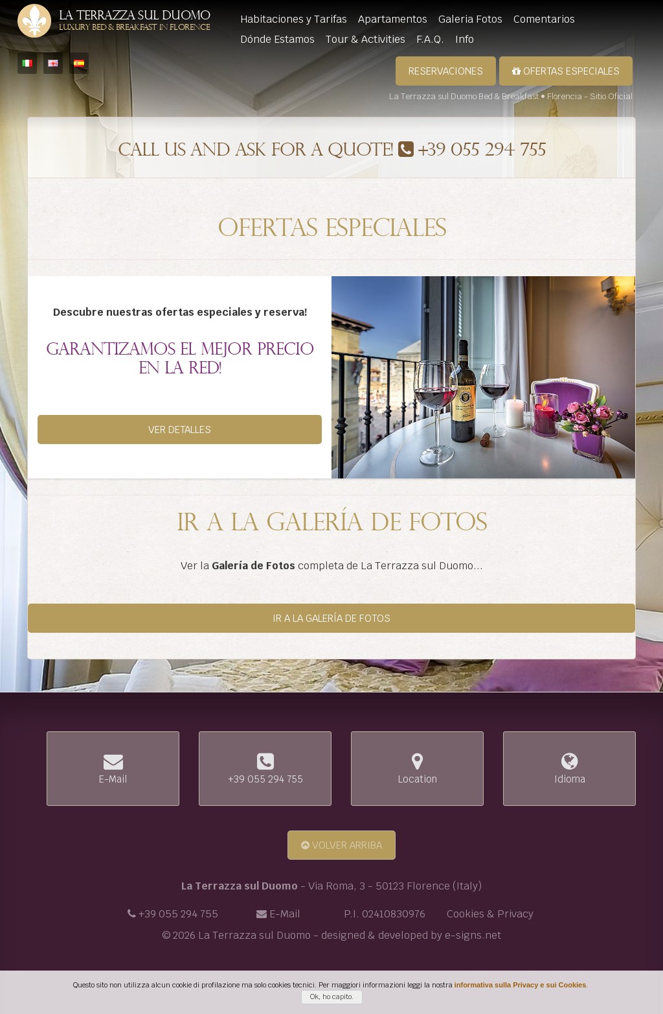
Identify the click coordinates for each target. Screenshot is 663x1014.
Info (464, 39)
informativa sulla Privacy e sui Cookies (521, 985)
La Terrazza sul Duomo (134, 21)
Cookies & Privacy (490, 914)
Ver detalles (179, 429)
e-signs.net (473, 935)
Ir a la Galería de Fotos (331, 618)
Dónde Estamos (277, 39)
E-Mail (284, 914)
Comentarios (544, 19)
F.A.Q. (430, 39)
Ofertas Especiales (566, 71)
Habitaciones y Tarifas (293, 19)
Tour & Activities (365, 39)
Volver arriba (341, 845)
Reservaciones (446, 71)
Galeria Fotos (470, 19)
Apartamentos (392, 19)
